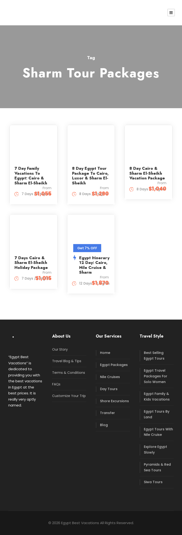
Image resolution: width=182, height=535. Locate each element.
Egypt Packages (114, 364)
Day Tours (109, 389)
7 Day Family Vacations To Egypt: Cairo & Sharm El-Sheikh (30, 175)
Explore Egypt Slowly (155, 449)
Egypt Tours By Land (156, 414)
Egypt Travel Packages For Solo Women (155, 376)
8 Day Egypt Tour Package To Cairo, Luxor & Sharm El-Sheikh (90, 175)
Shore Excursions (114, 401)
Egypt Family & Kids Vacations (157, 396)
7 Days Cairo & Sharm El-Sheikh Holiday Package (31, 262)
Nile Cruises (110, 376)
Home (105, 352)
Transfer (107, 412)
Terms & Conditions (68, 372)
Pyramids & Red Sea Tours (157, 467)
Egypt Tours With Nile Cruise (158, 432)
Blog (104, 425)
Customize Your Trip (69, 395)
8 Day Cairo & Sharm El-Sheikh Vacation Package (147, 173)
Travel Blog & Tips (66, 361)
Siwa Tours (153, 482)
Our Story (60, 349)
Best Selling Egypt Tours (154, 355)
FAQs (56, 384)
